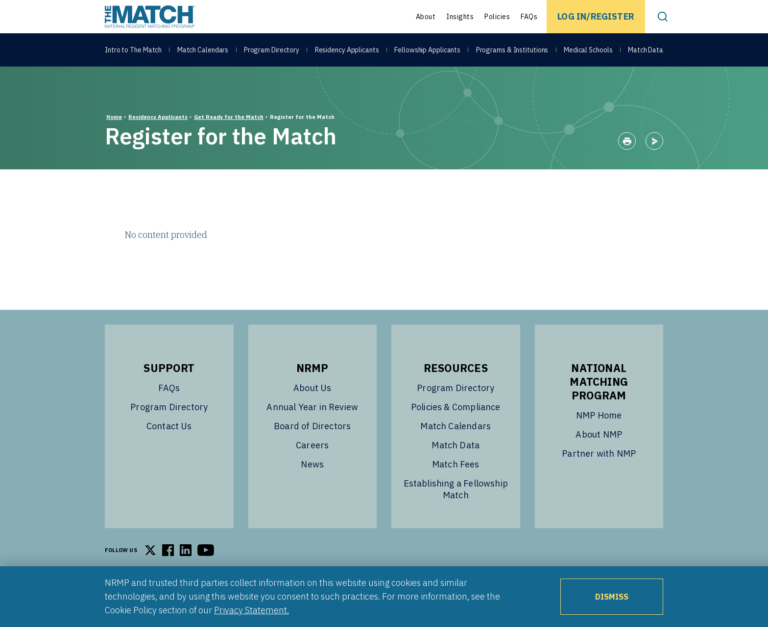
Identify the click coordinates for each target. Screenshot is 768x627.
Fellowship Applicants (427, 50)
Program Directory (271, 50)
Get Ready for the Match (229, 117)
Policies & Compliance (456, 407)
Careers (312, 445)
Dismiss (611, 597)
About (426, 16)
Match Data (645, 50)
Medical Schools (588, 50)
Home (114, 117)
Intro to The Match (133, 50)
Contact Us (169, 426)
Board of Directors (312, 426)
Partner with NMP (599, 453)
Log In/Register (595, 16)
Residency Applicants (347, 50)
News (312, 464)
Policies (497, 16)
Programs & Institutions (512, 50)
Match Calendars (203, 50)
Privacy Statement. (251, 610)
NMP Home (599, 415)
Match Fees (456, 464)
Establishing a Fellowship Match (456, 489)
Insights (460, 16)
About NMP (599, 434)
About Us (312, 388)
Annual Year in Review (312, 407)
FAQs (529, 16)
